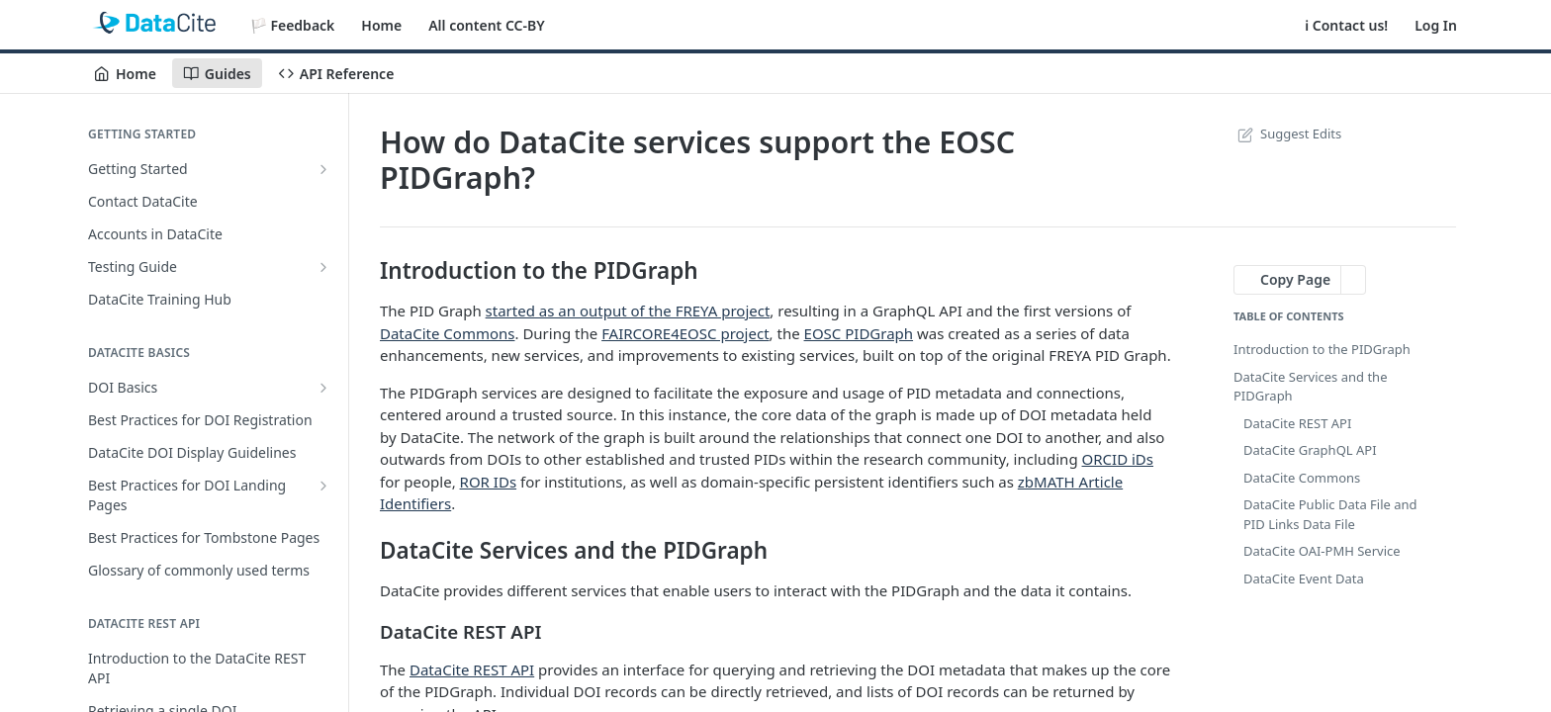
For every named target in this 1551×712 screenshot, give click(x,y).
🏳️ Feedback (292, 25)
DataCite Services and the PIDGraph (1310, 386)
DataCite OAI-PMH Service (1322, 551)
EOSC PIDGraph (859, 333)
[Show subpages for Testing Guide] (323, 267)
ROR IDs (488, 481)
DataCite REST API (472, 669)
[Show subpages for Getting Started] (323, 169)
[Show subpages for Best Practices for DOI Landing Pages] (323, 485)
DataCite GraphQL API (1310, 450)
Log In (1435, 25)
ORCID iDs (1117, 459)
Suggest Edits (1287, 133)
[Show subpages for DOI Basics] (323, 388)
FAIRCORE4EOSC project (685, 333)
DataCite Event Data (1303, 578)
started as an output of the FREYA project (628, 310)
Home (381, 25)
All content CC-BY (486, 25)
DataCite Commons (447, 333)
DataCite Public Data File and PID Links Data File (1330, 514)
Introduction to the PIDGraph (1322, 349)
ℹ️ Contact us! (1346, 25)
